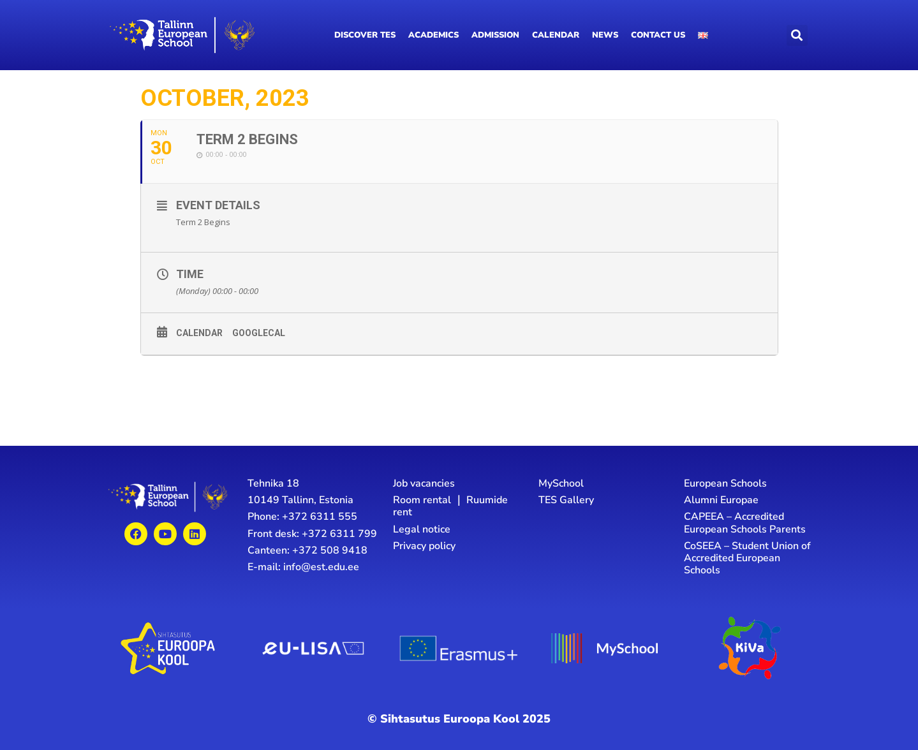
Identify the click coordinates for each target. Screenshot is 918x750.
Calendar (555, 35)
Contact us (658, 35)
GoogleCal (258, 333)
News (605, 35)
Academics (433, 35)
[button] (797, 35)
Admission (495, 35)
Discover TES (365, 35)
